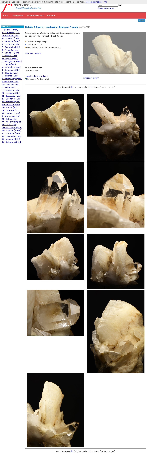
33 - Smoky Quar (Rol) (12, 122)
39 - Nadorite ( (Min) (11, 139)
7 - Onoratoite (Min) (11, 47)
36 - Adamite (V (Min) (11, 130)
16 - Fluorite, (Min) (10, 73)
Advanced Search (106, 8)
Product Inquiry (34, 53)
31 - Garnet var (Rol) (11, 116)
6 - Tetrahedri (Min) (11, 44)
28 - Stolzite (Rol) (9, 107)
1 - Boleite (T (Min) (10, 30)
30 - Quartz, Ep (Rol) (11, 113)
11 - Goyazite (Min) (10, 58)
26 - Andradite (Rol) (11, 101)
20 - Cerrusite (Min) (10, 84)
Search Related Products (36, 76)
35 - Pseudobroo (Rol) (12, 127)
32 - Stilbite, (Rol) (9, 119)
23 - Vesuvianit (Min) (11, 93)
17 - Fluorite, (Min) (10, 76)
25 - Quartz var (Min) (11, 99)
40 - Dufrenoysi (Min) (11, 142)
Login (141, 20)
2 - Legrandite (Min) (11, 32)
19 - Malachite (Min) (10, 81)
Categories (17, 15)
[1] (72, 87)
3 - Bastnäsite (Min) (10, 35)
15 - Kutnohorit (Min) (11, 70)
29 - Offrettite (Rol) (10, 110)
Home (5, 15)
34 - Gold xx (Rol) (9, 124)
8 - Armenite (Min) (10, 50)
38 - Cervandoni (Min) (11, 136)
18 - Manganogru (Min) (12, 78)
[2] (90, 87)
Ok (105, 2)
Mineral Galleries (35, 15)
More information (94, 2)
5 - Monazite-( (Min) (11, 41)
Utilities (51, 15)
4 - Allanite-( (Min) (10, 38)
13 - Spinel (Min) (9, 64)
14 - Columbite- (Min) (11, 67)
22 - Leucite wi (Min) (11, 90)
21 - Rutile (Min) (8, 87)
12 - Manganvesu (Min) (12, 61)
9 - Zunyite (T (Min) (10, 53)
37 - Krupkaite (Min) (11, 133)
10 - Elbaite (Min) (9, 55)
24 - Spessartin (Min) (11, 96)
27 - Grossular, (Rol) (11, 104)
